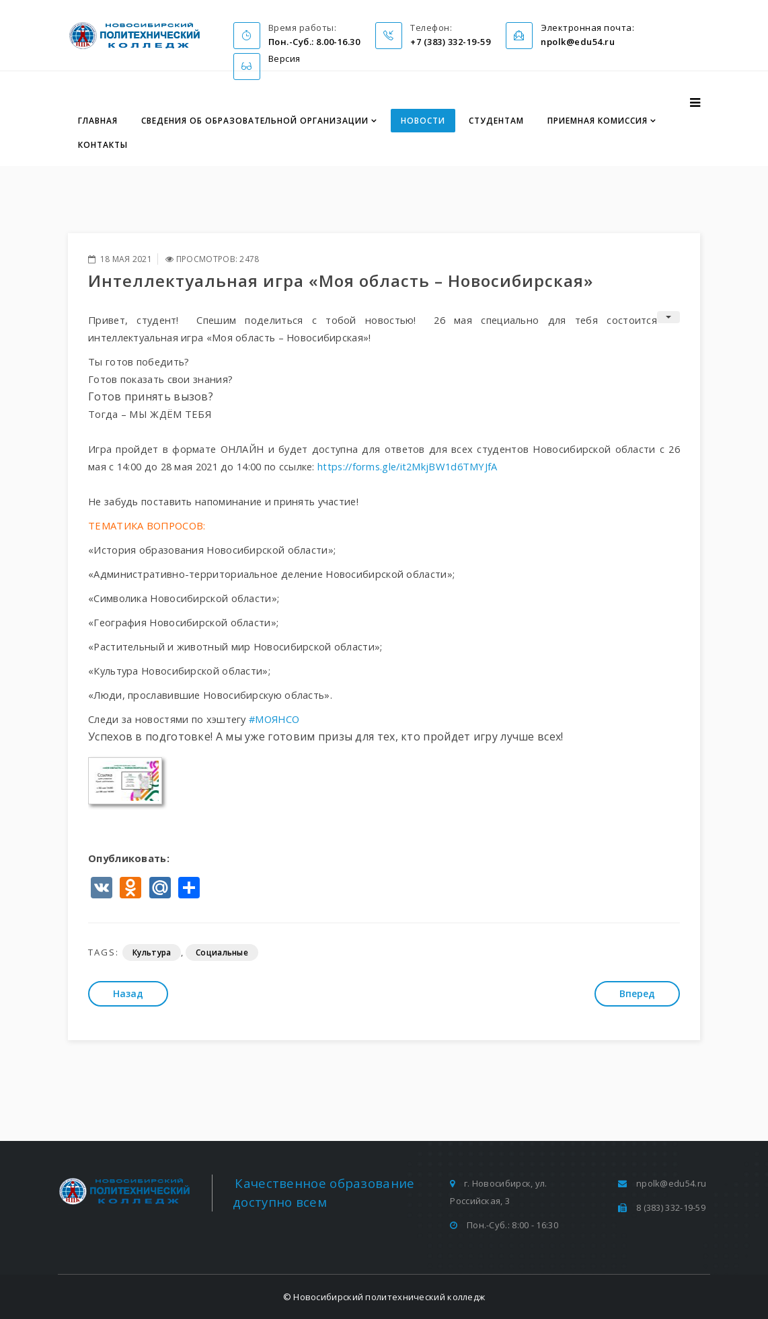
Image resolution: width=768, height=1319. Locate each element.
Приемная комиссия (597, 120)
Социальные (222, 952)
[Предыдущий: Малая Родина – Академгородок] (128, 994)
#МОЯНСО (274, 719)
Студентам (496, 120)
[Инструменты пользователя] (668, 317)
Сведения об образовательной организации (255, 120)
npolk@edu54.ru (671, 1183)
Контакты (103, 145)
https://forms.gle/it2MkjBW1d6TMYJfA (407, 466)
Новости (423, 120)
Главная (98, 120)
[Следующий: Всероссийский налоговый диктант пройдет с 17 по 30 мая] (637, 994)
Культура (151, 952)
